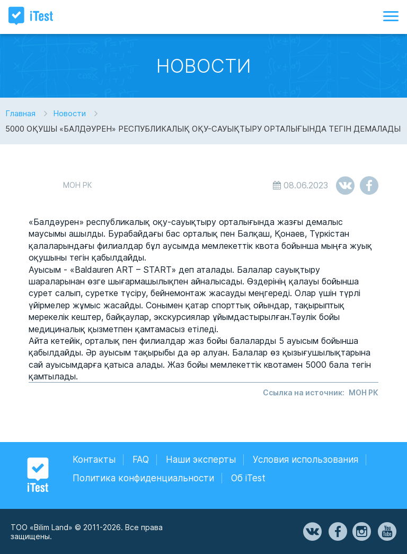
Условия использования (305, 459)
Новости (69, 113)
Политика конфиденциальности (143, 478)
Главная (20, 113)
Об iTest (248, 478)
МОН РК (363, 392)
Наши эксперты (201, 459)
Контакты (94, 459)
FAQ (140, 459)
